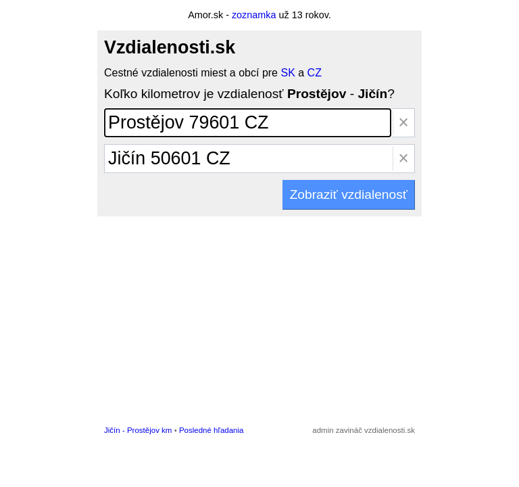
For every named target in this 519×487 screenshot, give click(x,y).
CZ (314, 72)
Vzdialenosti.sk (169, 47)
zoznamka (254, 14)
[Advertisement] (259, 318)
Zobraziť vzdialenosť (348, 194)
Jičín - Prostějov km (138, 430)
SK (287, 72)
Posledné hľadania (211, 430)
